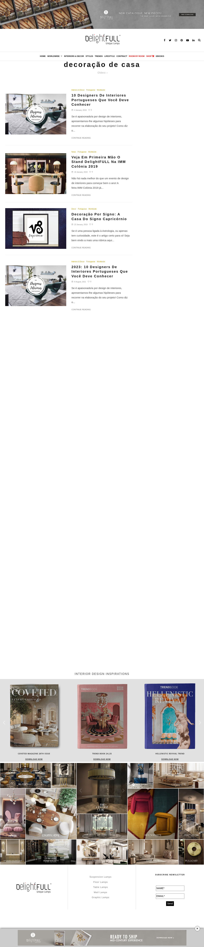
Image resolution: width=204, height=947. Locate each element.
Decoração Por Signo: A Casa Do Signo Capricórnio (99, 216)
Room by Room (137, 56)
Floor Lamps (100, 882)
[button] (200, 722)
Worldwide (53, 56)
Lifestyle (109, 56)
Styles (89, 56)
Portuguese (90, 90)
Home (43, 56)
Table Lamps (100, 887)
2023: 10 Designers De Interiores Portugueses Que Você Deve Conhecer (99, 271)
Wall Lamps (100, 892)
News (73, 152)
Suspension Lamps (101, 877)
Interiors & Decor (74, 56)
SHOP (150, 56)
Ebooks (160, 56)
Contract (122, 56)
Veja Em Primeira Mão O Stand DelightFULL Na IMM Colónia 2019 (98, 161)
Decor (73, 209)
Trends (99, 56)
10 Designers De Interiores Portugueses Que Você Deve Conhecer (100, 99)
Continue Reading (81, 138)
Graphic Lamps (100, 897)
